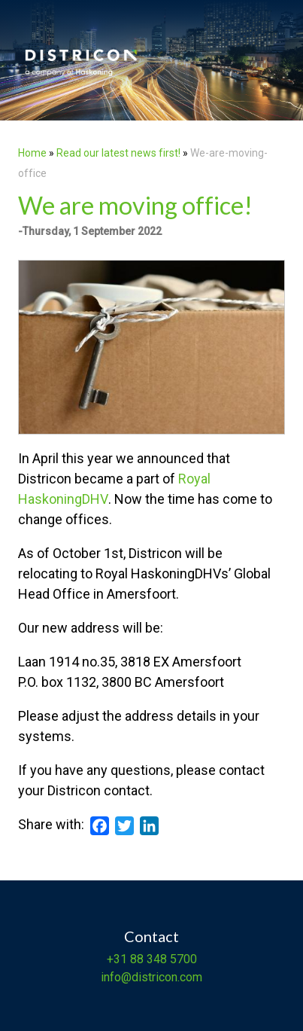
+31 (117, 959)
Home (32, 153)
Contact (151, 936)
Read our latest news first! (119, 153)
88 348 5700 (162, 959)
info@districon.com (151, 977)
